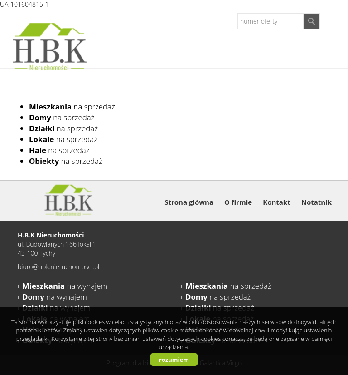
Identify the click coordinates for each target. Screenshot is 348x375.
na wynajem (64, 286)
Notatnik (316, 202)
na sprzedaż (72, 106)
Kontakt (276, 202)
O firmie (238, 202)
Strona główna (188, 202)
